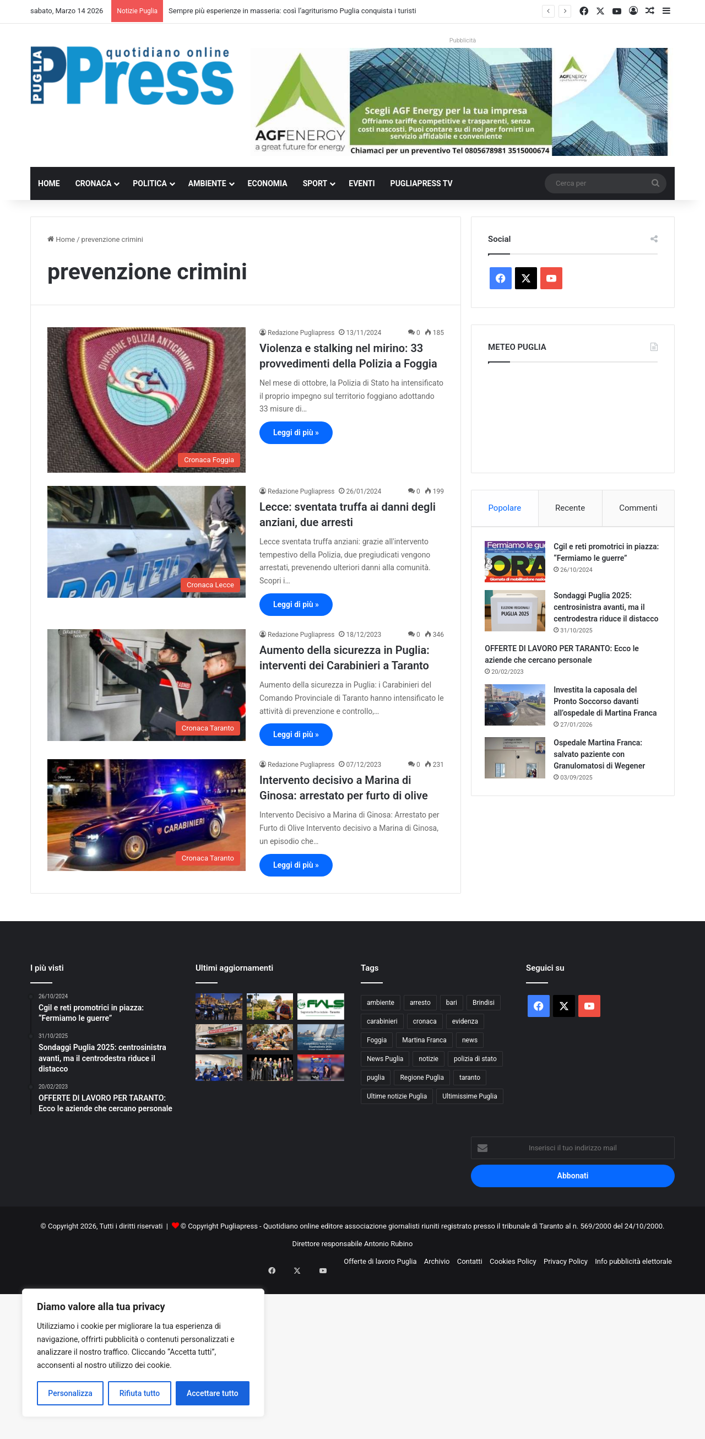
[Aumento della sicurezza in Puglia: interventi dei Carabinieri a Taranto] (146, 685)
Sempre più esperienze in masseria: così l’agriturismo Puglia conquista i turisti (292, 11)
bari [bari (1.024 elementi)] (451, 1003)
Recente (570, 508)
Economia (268, 183)
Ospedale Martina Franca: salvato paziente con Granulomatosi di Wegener (602, 780)
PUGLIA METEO (573, 415)
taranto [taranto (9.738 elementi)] (469, 1077)
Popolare (504, 508)
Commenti (638, 508)
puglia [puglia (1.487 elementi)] (375, 1077)
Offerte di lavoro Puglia (380, 1261)
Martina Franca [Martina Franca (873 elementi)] (424, 1040)
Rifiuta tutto (140, 1393)
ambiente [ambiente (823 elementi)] (380, 1003)
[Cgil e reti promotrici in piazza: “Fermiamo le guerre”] (518, 564)
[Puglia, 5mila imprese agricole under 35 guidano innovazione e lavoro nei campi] (270, 1006)
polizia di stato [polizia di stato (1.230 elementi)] (475, 1059)
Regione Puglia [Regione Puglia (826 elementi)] (422, 1077)
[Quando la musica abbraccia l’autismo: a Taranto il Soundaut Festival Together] (320, 1067)
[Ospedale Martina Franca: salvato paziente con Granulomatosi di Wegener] (518, 783)
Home (49, 183)
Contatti (469, 1261)
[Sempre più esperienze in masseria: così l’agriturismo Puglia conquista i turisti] (270, 1037)
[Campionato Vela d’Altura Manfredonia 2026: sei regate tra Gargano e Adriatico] (320, 1037)
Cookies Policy (513, 1261)
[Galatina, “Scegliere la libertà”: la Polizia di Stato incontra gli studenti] (270, 1067)
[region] (143, 1353)
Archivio (437, 1261)
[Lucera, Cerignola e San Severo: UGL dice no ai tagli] (219, 1037)
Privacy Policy (566, 1261)
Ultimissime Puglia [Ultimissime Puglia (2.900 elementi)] (469, 1096)
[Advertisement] (330, 1358)
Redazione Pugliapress (301, 333)
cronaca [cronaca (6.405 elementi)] (425, 1021)
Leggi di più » (296, 432)
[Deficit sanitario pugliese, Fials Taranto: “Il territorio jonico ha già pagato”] (320, 1006)
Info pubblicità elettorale (633, 1261)
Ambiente (207, 183)
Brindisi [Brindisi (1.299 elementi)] (484, 1003)
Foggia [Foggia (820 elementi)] (377, 1040)
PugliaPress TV (422, 183)
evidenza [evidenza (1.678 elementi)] (465, 1021)
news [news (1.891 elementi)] (470, 1040)
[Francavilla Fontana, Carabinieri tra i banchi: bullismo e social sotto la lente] (219, 1067)
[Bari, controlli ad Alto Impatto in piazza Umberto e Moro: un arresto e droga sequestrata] (219, 1006)
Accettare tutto (212, 1393)
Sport (315, 183)
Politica (149, 183)
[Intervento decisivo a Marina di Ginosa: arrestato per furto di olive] (146, 815)
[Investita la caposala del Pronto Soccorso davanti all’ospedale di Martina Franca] (518, 719)
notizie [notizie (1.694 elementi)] (428, 1059)
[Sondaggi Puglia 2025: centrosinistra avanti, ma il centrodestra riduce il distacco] (518, 613)
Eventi (362, 183)
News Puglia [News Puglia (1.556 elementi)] (385, 1059)
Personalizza (70, 1393)
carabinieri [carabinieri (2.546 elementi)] (382, 1021)
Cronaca (93, 183)
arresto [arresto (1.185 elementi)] (420, 1003)
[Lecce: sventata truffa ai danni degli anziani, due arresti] (146, 542)
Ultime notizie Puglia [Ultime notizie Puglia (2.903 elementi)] (397, 1096)
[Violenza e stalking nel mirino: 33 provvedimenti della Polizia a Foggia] (146, 400)
